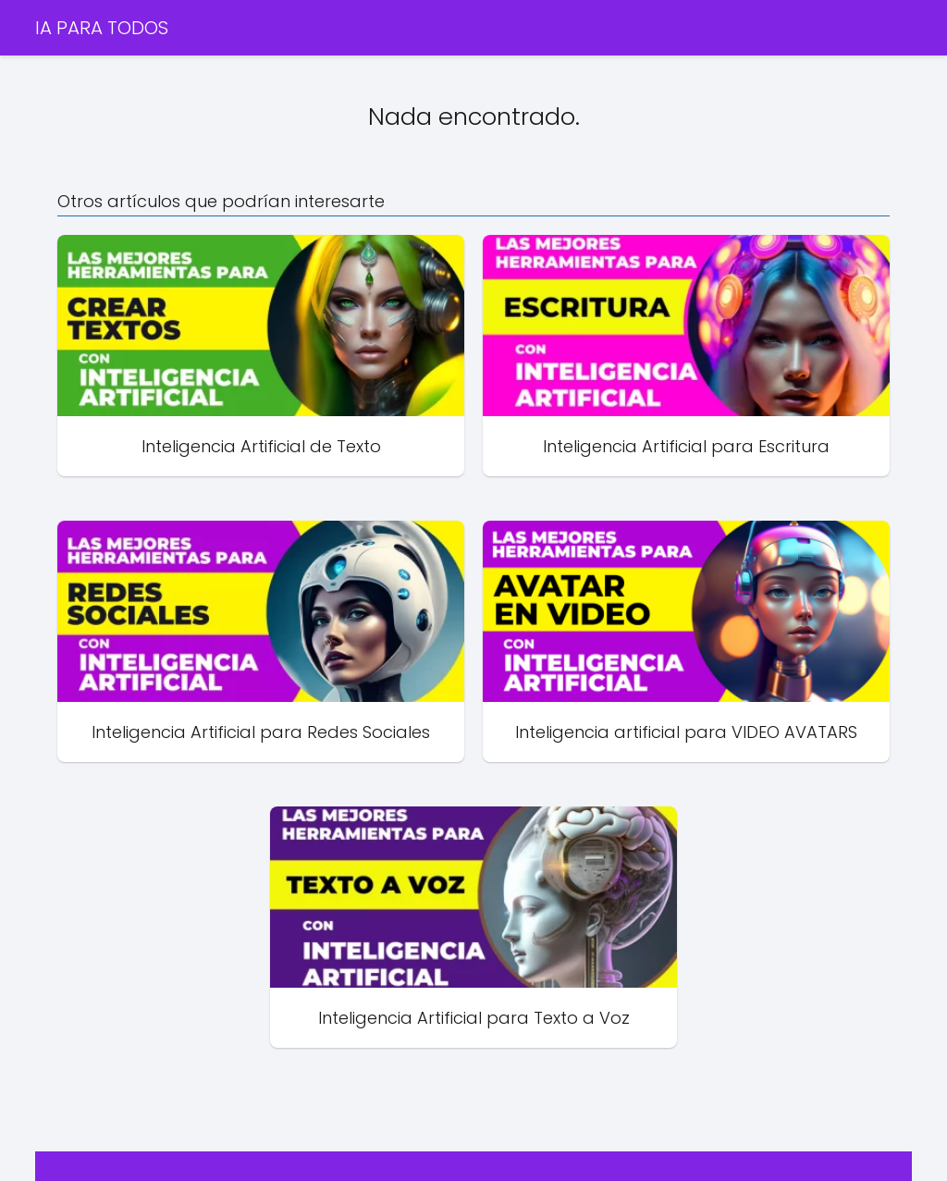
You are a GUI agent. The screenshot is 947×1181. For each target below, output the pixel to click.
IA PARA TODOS (101, 28)
